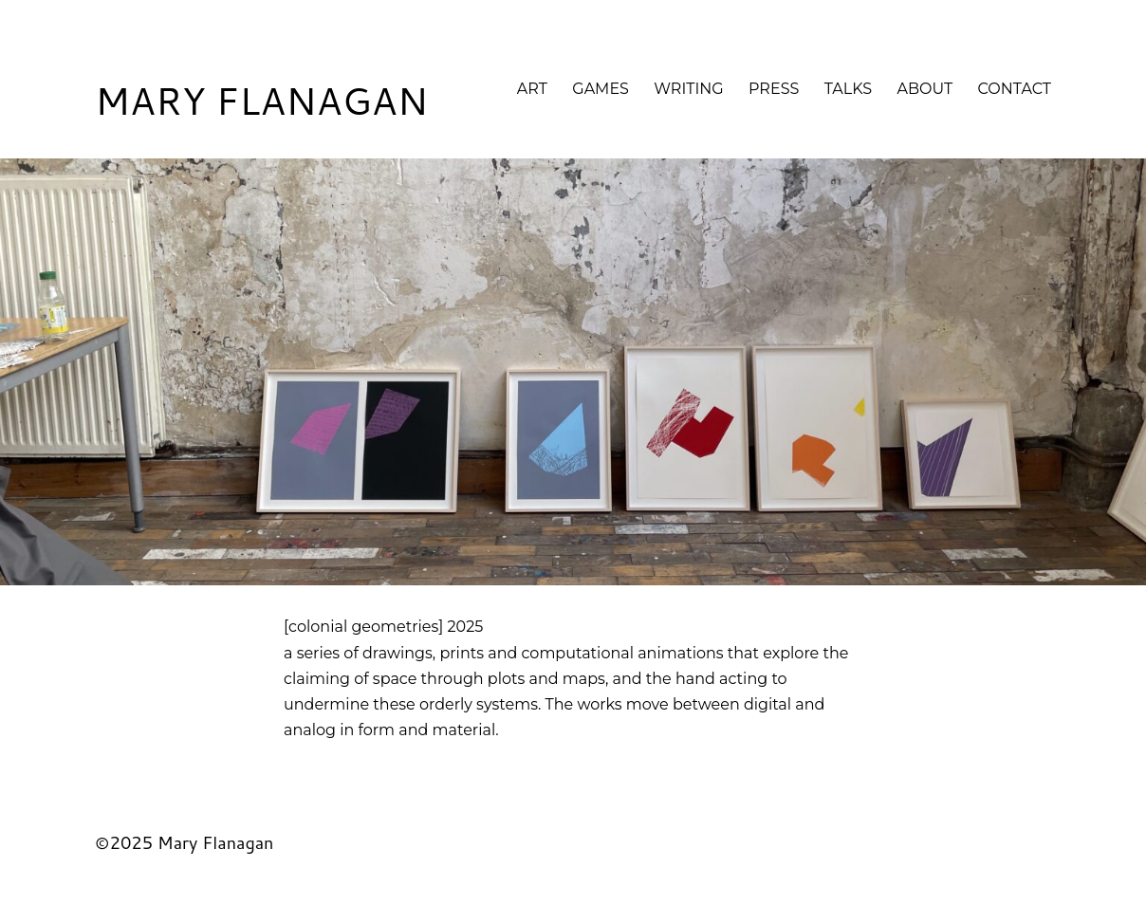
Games (600, 89)
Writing (688, 89)
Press (774, 89)
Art (532, 89)
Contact (1014, 89)
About (925, 89)
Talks (848, 89)
